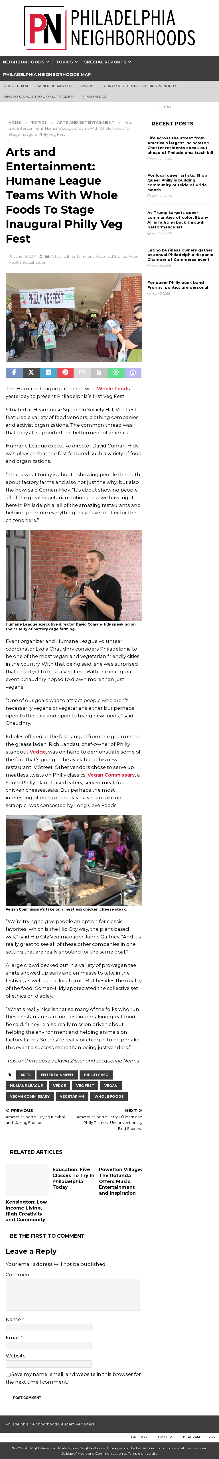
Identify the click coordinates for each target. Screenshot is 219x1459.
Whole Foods (113, 388)
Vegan (110, 1086)
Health (15, 262)
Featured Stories (111, 256)
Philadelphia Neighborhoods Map (47, 74)
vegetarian (72, 1096)
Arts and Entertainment (72, 256)
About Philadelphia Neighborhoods (38, 86)
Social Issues (34, 262)
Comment (18, 1275)
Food (134, 256)
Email (13, 1337)
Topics (64, 62)
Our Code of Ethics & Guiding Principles (140, 86)
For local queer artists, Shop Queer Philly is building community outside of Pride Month (177, 182)
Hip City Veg (96, 1075)
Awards (87, 86)
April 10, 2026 (161, 266)
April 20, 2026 (162, 196)
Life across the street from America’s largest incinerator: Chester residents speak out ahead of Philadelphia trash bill (180, 145)
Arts (26, 1075)
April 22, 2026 (162, 159)
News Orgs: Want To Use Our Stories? (39, 97)
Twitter (164, 1437)
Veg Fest (85, 1086)
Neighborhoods (23, 62)
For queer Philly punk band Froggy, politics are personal (177, 285)
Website (16, 1356)
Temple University (142, 1453)
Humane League (26, 1086)
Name (14, 1319)
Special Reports (105, 62)
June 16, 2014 (25, 256)
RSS (211, 1437)
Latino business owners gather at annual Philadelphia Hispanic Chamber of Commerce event (180, 255)
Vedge (38, 752)
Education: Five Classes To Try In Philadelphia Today (73, 1178)
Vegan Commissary (111, 775)
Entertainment (57, 1075)
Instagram (190, 1437)
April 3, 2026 (161, 294)
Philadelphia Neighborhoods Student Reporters (50, 1424)
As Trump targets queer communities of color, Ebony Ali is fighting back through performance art (177, 219)
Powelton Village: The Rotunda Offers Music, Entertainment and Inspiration (120, 1181)
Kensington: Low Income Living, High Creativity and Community (26, 1210)
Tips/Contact (95, 97)
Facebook (140, 1437)
